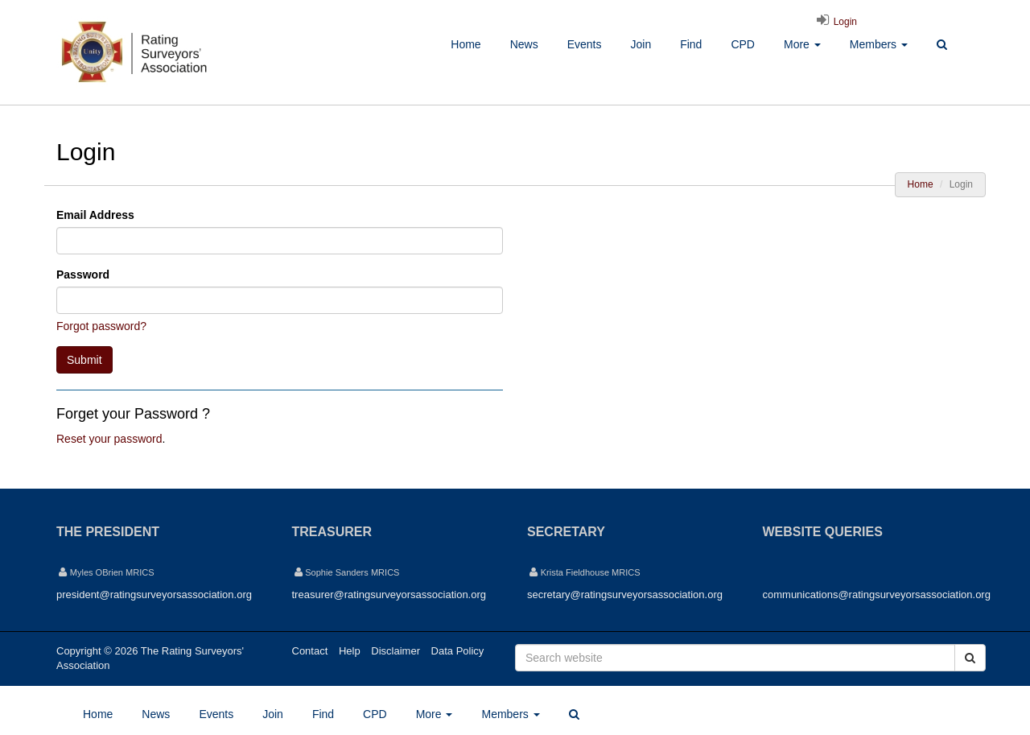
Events (584, 44)
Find (691, 44)
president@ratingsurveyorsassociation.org (154, 594)
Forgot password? (101, 326)
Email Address (95, 215)
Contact (310, 651)
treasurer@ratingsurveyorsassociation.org (389, 594)
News (524, 44)
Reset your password (109, 438)
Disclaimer (395, 651)
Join (640, 44)
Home (465, 44)
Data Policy (457, 651)
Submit (84, 359)
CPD (743, 44)
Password (82, 274)
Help (349, 651)
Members (879, 44)
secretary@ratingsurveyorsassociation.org (625, 594)
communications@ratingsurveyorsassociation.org (877, 594)
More (802, 44)
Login (834, 21)
